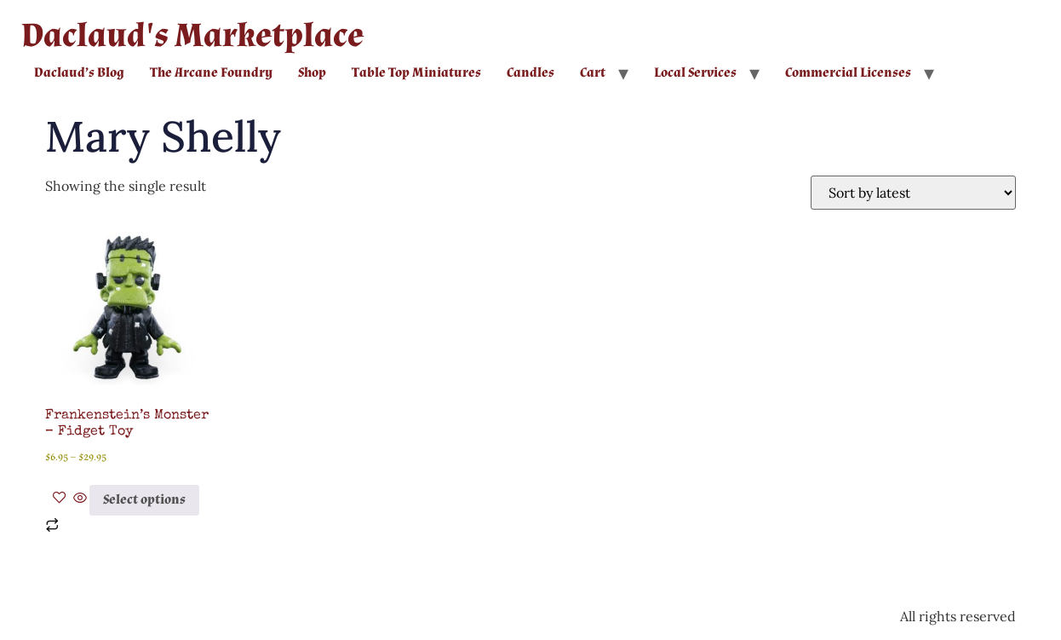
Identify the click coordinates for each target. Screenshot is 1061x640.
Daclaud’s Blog (79, 73)
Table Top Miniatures (416, 73)
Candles (530, 73)
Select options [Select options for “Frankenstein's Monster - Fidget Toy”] (144, 500)
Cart (592, 73)
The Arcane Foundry (211, 73)
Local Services (695, 73)
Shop (312, 73)
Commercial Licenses (848, 73)
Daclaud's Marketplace (192, 36)
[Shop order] (913, 193)
